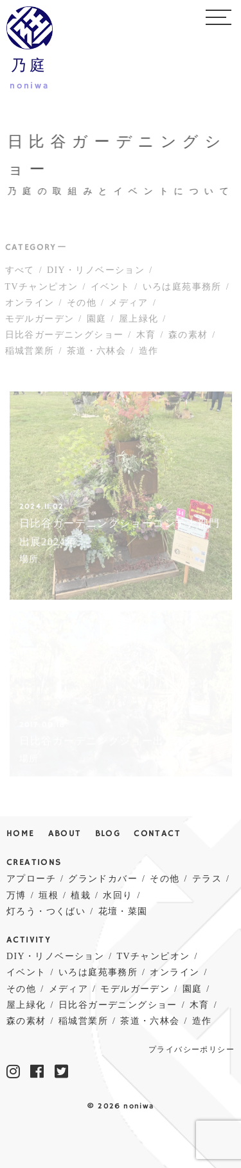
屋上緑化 (139, 320)
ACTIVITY (28, 940)
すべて (20, 272)
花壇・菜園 (123, 911)
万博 (16, 895)
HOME (20, 833)
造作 (149, 353)
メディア (128, 304)
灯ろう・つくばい (45, 911)
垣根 (48, 895)
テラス (207, 879)
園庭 (97, 320)
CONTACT (157, 833)
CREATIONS (34, 862)
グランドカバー (103, 879)
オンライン (30, 304)
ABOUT (65, 833)
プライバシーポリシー (191, 1050)
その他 (81, 304)
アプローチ (31, 879)
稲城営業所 (30, 353)
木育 (146, 336)
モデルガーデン (40, 320)
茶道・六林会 (96, 353)
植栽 (81, 895)
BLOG (108, 833)
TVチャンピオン (41, 288)
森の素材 (188, 336)
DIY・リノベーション (96, 272)
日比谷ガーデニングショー (64, 336)
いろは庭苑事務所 (182, 288)
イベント (110, 288)
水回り (117, 895)
